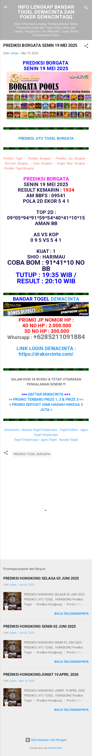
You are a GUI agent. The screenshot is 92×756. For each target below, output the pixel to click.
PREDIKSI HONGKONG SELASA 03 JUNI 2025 (41, 578)
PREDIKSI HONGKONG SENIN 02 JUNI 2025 (39, 626)
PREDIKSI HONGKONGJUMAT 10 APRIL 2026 (40, 674)
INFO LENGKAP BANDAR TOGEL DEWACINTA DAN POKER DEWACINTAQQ (46, 12)
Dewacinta (11, 430)
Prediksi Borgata (39, 158)
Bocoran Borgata (16, 163)
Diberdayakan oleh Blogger (46, 740)
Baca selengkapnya (71, 613)
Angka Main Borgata (71, 163)
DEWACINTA (65, 299)
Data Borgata (42, 163)
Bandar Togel (68, 440)
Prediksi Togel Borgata (19, 168)
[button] (86, 46)
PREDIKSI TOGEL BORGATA (31, 454)
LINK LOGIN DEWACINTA (44, 348)
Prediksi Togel (12, 158)
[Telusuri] (86, 8)
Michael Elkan (55, 748)
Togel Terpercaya (26, 440)
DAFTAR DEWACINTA (45, 394)
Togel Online (69, 430)
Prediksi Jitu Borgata (70, 158)
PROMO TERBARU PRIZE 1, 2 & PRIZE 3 (45, 399)
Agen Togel (49, 440)
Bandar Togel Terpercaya (39, 430)
